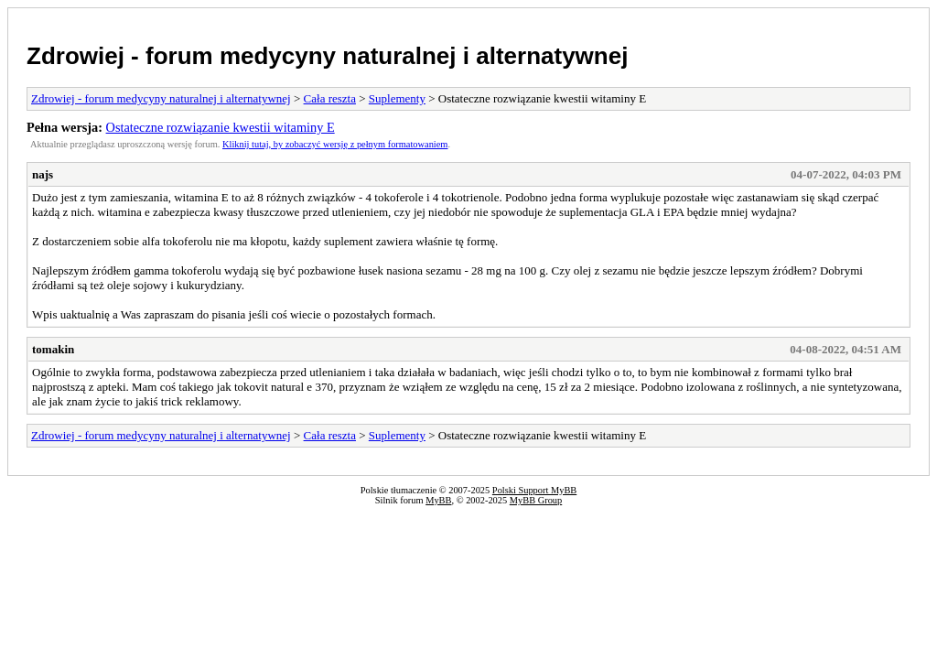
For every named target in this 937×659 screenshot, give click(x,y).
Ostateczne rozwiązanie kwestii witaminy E (220, 127)
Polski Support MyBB (534, 490)
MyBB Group (536, 500)
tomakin (53, 349)
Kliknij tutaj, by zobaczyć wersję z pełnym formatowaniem (334, 144)
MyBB (438, 500)
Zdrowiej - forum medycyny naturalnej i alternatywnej (327, 56)
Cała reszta (330, 98)
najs (42, 174)
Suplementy (397, 98)
